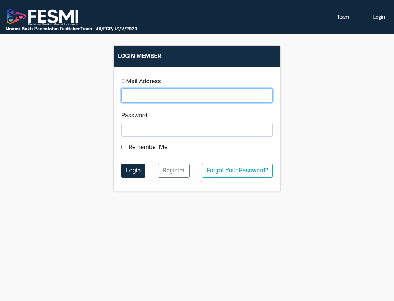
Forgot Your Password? (237, 170)
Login (379, 16)
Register (174, 170)
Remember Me (148, 146)
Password (134, 115)
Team (343, 16)
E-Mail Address (141, 81)
